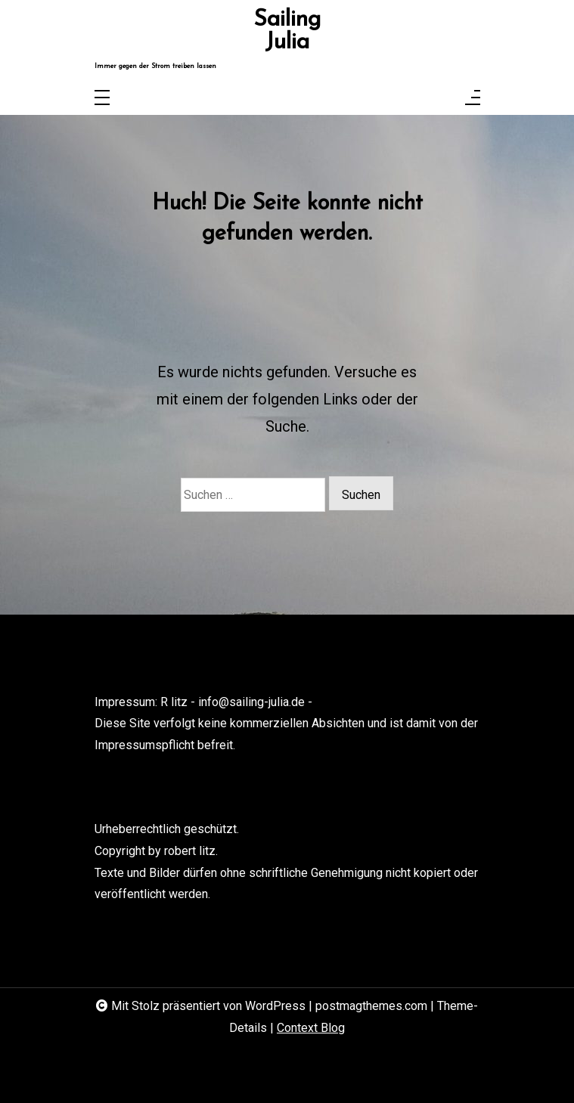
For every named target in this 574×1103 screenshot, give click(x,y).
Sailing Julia (287, 31)
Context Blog (311, 1028)
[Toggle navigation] (102, 98)
